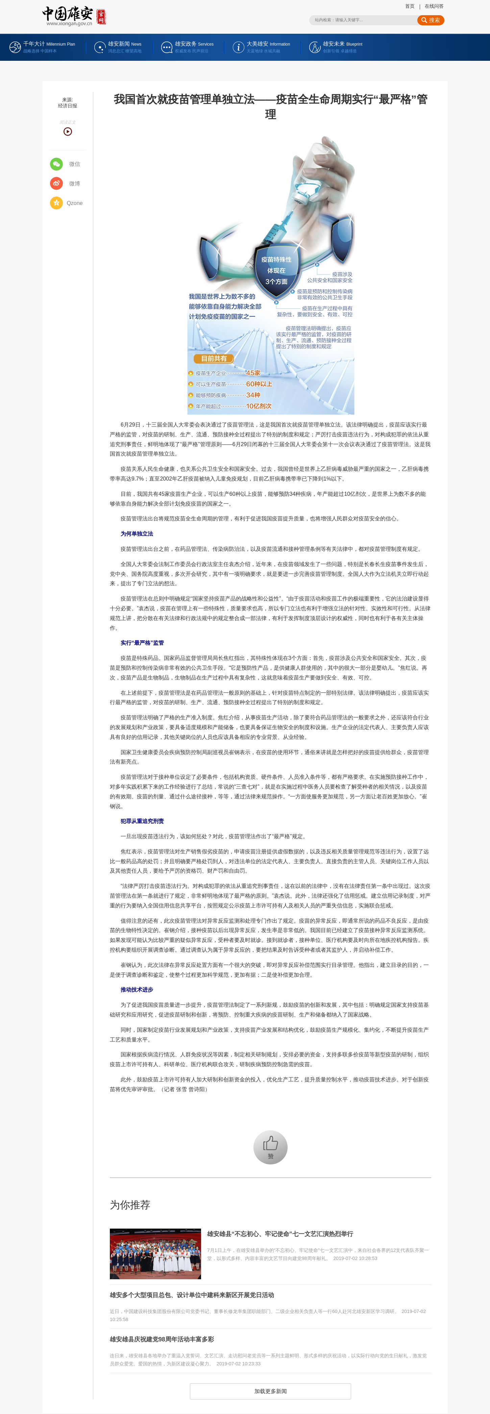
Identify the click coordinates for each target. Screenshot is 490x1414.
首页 (410, 6)
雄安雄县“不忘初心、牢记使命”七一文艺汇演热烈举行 (288, 1233)
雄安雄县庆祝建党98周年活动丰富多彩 (167, 1336)
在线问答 (434, 6)
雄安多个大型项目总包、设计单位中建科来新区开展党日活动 (201, 1294)
